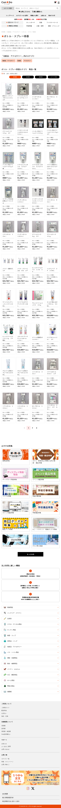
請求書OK (29, 19)
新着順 (15, 77)
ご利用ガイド (5, 707)
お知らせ (43, 15)
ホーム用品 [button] (8, 680)
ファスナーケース (52, 22)
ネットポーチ (30, 22)
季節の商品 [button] (8, 686)
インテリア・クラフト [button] (12, 613)
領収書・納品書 (6, 731)
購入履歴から (37, 11)
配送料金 (4, 710)
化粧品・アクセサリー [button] (12, 646)
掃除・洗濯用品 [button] (10, 657)
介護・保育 (40, 26)
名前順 (28, 77)
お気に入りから (24, 11)
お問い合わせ (5, 749)
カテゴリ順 (54, 77)
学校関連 (29, 26)
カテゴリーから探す (22, 15)
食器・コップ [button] (9, 635)
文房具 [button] (7, 618)
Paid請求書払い (6, 734)
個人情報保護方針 (8, 797)
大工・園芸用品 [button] (10, 674)
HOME (3, 32)
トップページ (10, 15)
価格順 (41, 77)
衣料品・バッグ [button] (10, 641)
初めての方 (51, 15)
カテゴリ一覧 (5, 759)
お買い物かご (5, 764)
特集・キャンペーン (7, 761)
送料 (18, 19)
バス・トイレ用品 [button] (11, 652)
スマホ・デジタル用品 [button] (12, 624)
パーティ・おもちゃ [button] (11, 669)
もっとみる (30, 554)
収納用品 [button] (8, 607)
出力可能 (41, 19)
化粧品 (19, 60)
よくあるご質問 (6, 746)
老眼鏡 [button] (7, 691)
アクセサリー (27, 60)
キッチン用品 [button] (9, 629)
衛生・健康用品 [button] (10, 663)
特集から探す (34, 15)
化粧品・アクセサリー (14, 32)
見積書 (3, 725)
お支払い (4, 713)
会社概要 (5, 794)
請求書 (3, 728)
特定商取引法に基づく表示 (10, 801)
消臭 (40, 22)
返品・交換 (4, 716)
